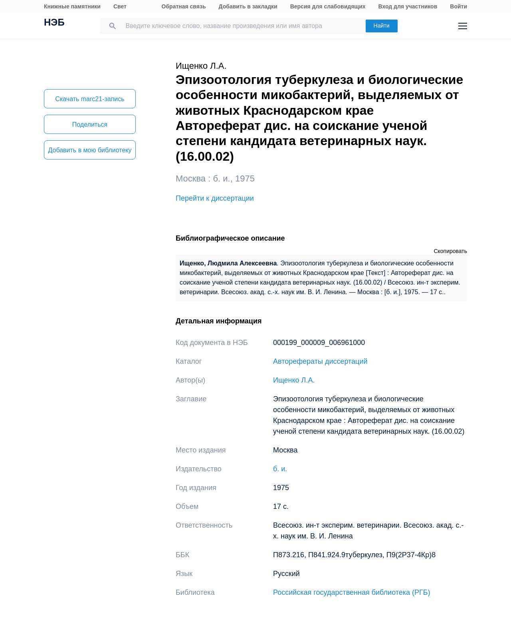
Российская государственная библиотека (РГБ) (351, 592)
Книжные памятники (72, 6)
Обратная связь (184, 6)
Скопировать (450, 251)
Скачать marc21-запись (89, 99)
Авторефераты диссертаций (320, 361)
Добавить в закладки (248, 6)
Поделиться (89, 124)
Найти (382, 25)
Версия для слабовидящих (328, 6)
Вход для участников (408, 6)
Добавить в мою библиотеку (89, 150)
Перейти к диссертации (215, 198)
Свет (120, 6)
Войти (458, 6)
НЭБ (54, 23)
